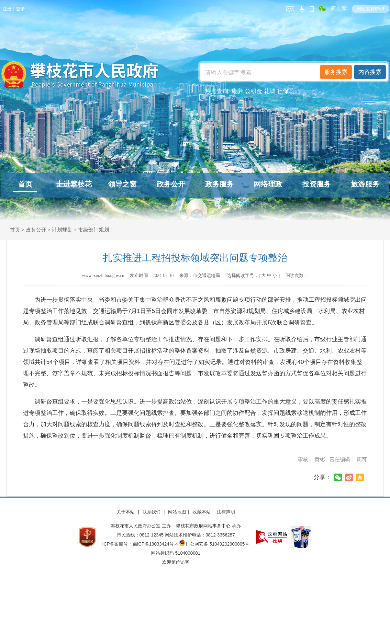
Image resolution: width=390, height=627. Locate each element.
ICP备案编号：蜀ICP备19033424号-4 (140, 544)
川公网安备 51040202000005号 (214, 544)
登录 (20, 8)
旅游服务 (365, 184)
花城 (269, 91)
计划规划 (62, 230)
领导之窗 (122, 184)
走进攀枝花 (74, 184)
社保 (283, 91)
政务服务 (219, 184)
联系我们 (152, 511)
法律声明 (226, 511)
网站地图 (177, 511)
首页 (25, 184)
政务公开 (171, 184)
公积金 (253, 91)
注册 (7, 8)
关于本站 (126, 511)
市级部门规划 (93, 230)
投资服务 (316, 184)
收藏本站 (202, 511)
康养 (237, 91)
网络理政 (268, 184)
